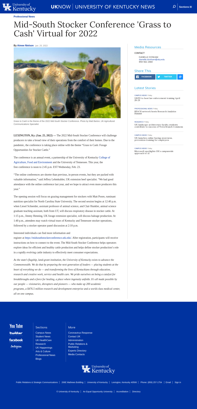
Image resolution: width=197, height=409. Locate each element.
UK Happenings (44, 347)
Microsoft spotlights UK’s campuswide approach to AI (153, 152)
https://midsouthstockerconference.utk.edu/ (48, 237)
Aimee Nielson (25, 45)
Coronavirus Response (80, 333)
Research (41, 344)
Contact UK (74, 336)
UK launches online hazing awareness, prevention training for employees (153, 139)
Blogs (39, 359)
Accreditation (122, 391)
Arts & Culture (43, 351)
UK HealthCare (44, 340)
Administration (75, 340)
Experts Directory (77, 350)
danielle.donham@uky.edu (152, 59)
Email (168, 382)
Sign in (178, 382)
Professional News (24, 16)
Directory (136, 391)
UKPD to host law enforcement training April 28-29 (157, 99)
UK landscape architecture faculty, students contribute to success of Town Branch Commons (158, 125)
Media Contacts (76, 354)
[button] (185, 6)
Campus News (43, 333)
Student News (43, 336)
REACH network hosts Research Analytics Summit (155, 112)
